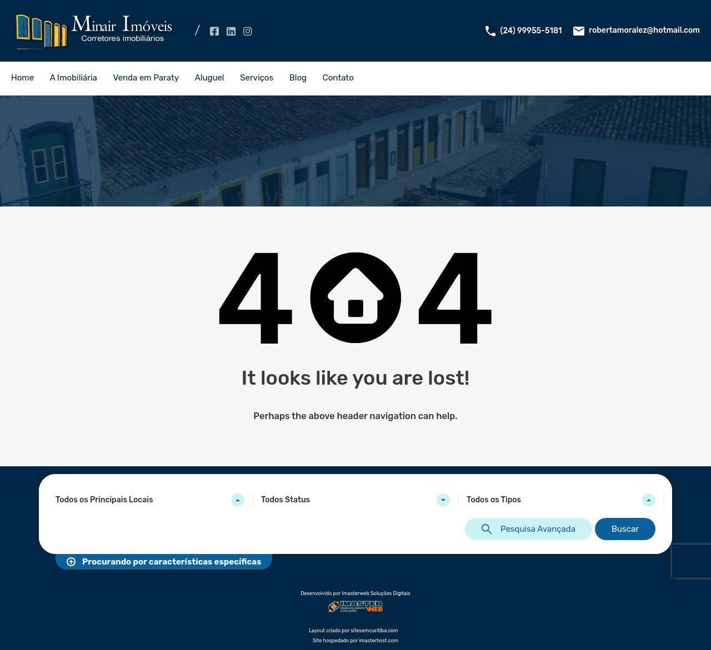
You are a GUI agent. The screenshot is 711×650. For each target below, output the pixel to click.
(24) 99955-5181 (531, 31)
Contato (338, 78)
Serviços (256, 78)
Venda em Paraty (146, 78)
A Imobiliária (73, 78)
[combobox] (150, 500)
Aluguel (209, 78)
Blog (298, 78)
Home (22, 78)
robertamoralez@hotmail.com (644, 30)
